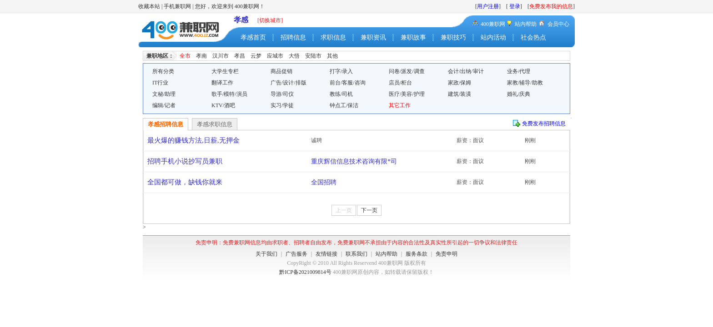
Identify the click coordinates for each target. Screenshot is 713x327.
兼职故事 (413, 37)
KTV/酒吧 (223, 105)
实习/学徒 (282, 105)
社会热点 (533, 37)
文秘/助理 (164, 94)
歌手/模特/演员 (229, 94)
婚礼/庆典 (518, 94)
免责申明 (446, 254)
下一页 (369, 210)
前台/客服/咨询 (348, 82)
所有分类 (163, 71)
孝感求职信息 (214, 124)
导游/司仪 (282, 94)
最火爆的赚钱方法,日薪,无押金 (193, 140)
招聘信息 (293, 37)
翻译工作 (222, 82)
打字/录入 (341, 71)
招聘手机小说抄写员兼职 (184, 161)
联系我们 (356, 254)
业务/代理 (518, 71)
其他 (332, 56)
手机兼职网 (177, 6)
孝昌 (239, 56)
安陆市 (313, 56)
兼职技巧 (453, 37)
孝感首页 (253, 37)
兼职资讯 (373, 37)
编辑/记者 (164, 105)
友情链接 (326, 254)
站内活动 (493, 37)
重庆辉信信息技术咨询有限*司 (354, 161)
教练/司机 (341, 94)
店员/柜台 (400, 82)
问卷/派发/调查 (407, 71)
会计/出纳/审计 (466, 71)
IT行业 (160, 82)
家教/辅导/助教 (525, 82)
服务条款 (416, 254)
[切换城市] (270, 20)
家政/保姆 (459, 82)
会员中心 (558, 24)
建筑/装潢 (459, 94)
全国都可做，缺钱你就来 (184, 182)
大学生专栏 (225, 71)
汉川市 (220, 56)
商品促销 (281, 71)
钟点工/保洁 (344, 105)
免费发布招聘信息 (544, 123)
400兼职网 (493, 24)
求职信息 (333, 37)
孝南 (201, 56)
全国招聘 (323, 182)
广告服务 (296, 254)
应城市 (275, 56)
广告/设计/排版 (288, 82)
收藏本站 (149, 6)
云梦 (256, 56)
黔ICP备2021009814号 (305, 272)
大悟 (294, 56)
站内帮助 (526, 24)
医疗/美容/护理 (407, 94)
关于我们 (266, 254)
